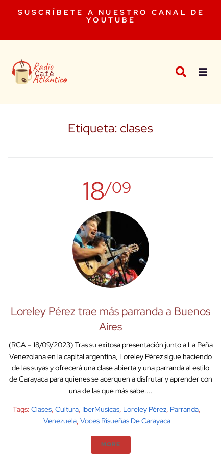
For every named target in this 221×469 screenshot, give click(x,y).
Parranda (184, 409)
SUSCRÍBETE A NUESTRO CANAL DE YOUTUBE (111, 16)
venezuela (60, 421)
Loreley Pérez (144, 409)
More (110, 444)
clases (41, 409)
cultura (67, 409)
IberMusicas (100, 409)
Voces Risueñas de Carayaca (125, 421)
